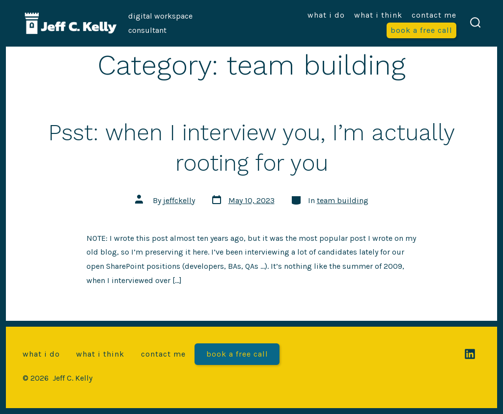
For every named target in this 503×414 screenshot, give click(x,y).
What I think (378, 15)
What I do (326, 15)
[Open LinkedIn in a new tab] (469, 353)
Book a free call (421, 30)
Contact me (434, 15)
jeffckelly (179, 200)
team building (342, 200)
